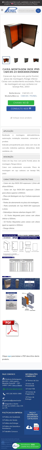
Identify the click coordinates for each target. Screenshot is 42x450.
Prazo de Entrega (29, 398)
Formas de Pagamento (30, 393)
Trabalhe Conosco (10, 431)
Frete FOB (30, 389)
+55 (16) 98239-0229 (12, 389)
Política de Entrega (10, 423)
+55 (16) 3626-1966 (12, 394)
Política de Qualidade (11, 417)
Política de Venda (9, 420)
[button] (4, 32)
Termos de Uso (32, 381)
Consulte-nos (21, 108)
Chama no (20, 102)
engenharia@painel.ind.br (11, 399)
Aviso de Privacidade (29, 385)
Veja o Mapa (17, 385)
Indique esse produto (21, 118)
